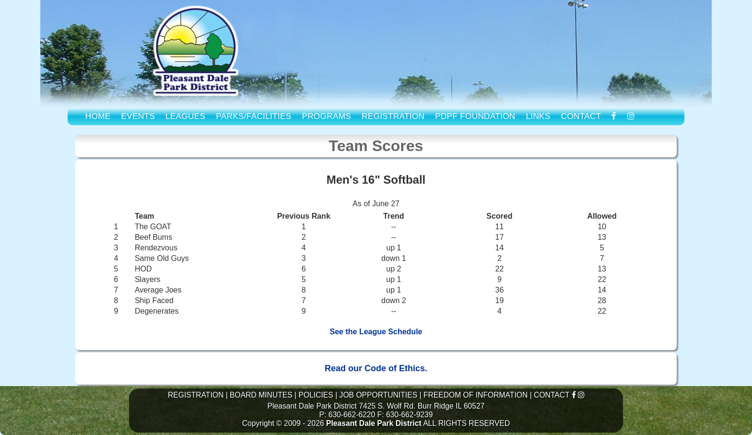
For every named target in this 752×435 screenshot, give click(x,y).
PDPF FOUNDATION (475, 116)
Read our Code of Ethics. (376, 368)
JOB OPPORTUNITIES (379, 395)
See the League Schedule (376, 332)
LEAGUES (185, 116)
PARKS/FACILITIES (253, 116)
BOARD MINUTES (261, 395)
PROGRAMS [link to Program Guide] (326, 116)
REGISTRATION (393, 116)
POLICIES (315, 395)
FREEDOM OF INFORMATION (475, 395)
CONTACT (581, 116)
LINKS (538, 116)
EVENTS (138, 116)
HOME (98, 116)
